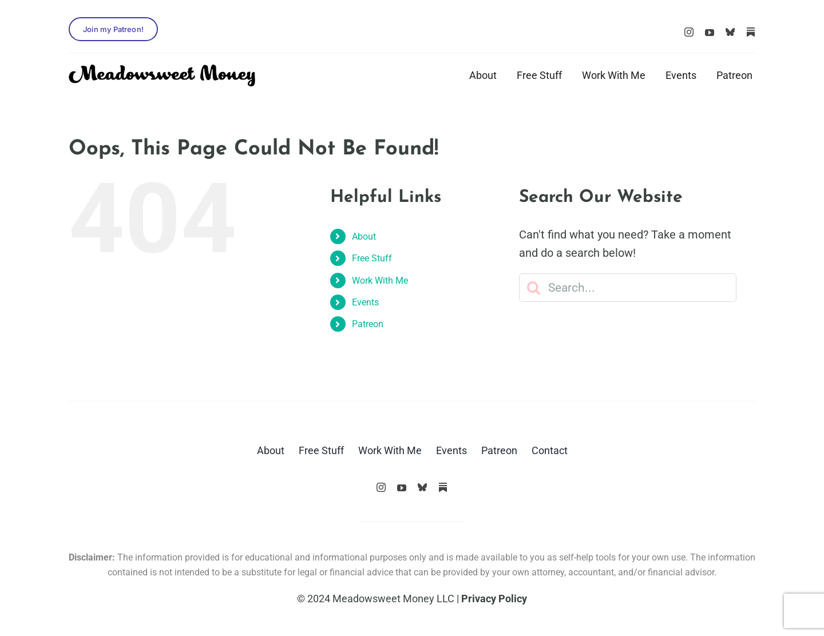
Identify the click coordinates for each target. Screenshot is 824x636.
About (364, 236)
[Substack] (750, 32)
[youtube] (709, 32)
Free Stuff (372, 258)
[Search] (533, 287)
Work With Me (380, 280)
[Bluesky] (730, 32)
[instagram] (689, 32)
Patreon (367, 324)
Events (365, 302)
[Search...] (627, 287)
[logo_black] (162, 70)
